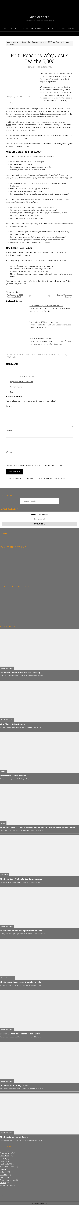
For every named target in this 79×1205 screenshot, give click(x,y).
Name (9, 431)
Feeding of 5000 (53, 355)
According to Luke (12, 199)
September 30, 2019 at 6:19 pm (21, 382)
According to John (13, 156)
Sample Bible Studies (7, 668)
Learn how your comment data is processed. (51, 478)
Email (8, 441)
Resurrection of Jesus (7, 978)
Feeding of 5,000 (22, 355)
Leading (3, 1169)
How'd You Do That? (7, 1167)
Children (3, 1159)
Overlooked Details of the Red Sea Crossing (20, 672)
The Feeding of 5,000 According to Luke (44, 322)
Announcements (6, 1153)
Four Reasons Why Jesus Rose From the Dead (46, 306)
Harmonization (11, 357)
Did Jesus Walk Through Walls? (14, 1085)
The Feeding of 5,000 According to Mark (15, 296)
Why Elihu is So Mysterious (12, 724)
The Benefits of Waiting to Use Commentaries (21, 879)
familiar (8, 125)
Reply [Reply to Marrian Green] (12, 392)
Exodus (3, 823)
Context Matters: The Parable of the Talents (20, 1034)
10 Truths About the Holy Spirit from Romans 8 (21, 930)
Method (3, 771)
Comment (10, 406)
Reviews (3, 1183)
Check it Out (4, 874)
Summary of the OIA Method (13, 776)
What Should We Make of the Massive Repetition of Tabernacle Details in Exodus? (37, 827)
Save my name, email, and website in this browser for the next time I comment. (34, 465)
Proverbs (3, 1175)
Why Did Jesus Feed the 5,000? (41, 339)
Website (9, 452)
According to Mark (13, 224)
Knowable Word (39, 17)
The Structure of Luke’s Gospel (14, 1137)
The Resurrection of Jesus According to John (20, 982)
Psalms (2, 1177)
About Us (3, 1150)
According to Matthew (14, 175)
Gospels (63, 355)
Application (42, 355)
